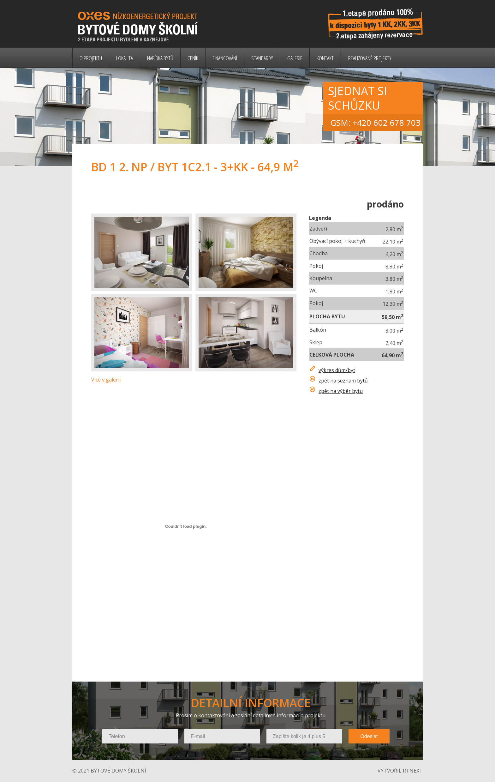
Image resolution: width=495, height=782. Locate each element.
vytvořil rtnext (400, 770)
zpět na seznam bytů (343, 380)
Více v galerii (106, 379)
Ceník (193, 58)
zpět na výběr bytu (341, 391)
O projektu (91, 58)
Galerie (294, 58)
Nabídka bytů (160, 58)
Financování (224, 58)
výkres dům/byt (337, 370)
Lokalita (124, 58)
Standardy (262, 58)
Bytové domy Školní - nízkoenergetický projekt (146, 23)
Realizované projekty (369, 58)
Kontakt (325, 58)
